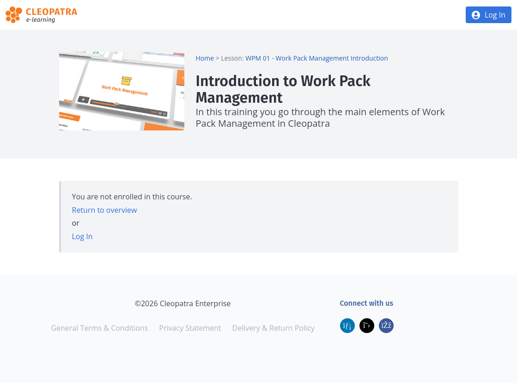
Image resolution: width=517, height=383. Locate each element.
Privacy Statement (190, 328)
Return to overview (104, 210)
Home (204, 58)
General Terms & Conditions (99, 328)
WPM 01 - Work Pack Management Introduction (316, 58)
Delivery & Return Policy (273, 328)
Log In (495, 15)
